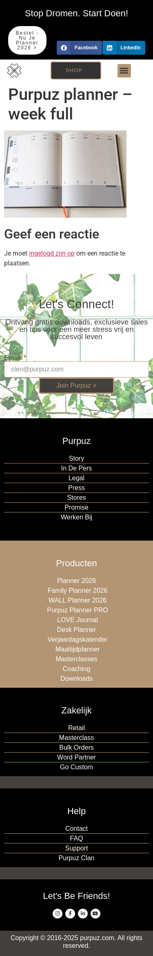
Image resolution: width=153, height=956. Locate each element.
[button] (79, 48)
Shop (74, 70)
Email (13, 358)
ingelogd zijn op (52, 253)
